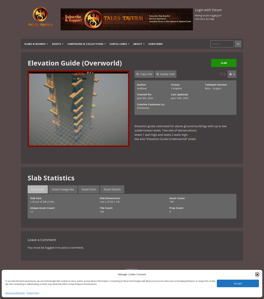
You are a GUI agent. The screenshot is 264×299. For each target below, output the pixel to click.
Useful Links (120, 44)
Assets (58, 44)
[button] (257, 274)
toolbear (142, 88)
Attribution (143, 107)
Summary (37, 189)
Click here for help (204, 19)
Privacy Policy (32, 293)
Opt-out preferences (15, 293)
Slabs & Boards (36, 44)
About (139, 44)
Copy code (144, 74)
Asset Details (112, 189)
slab (192, 139)
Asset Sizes (89, 189)
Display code (166, 74)
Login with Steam (208, 10)
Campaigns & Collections (86, 44)
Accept (238, 283)
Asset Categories (63, 189)
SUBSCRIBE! (155, 43)
